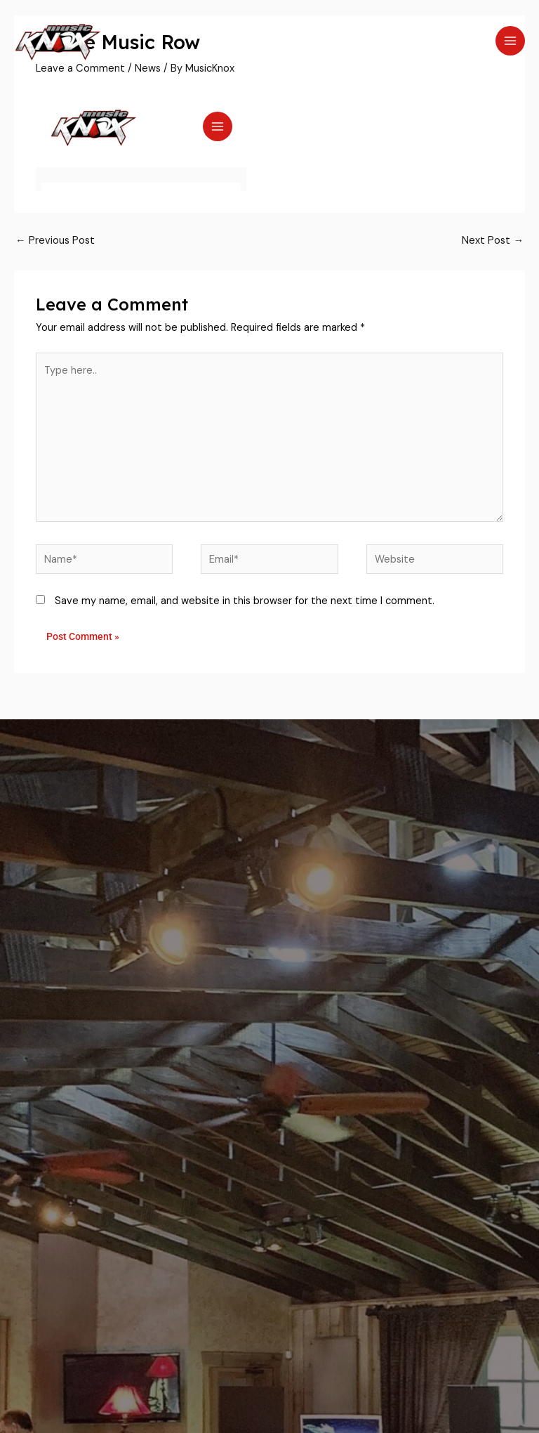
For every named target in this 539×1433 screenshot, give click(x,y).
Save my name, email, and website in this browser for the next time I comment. (244, 601)
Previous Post (55, 240)
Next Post (493, 240)
